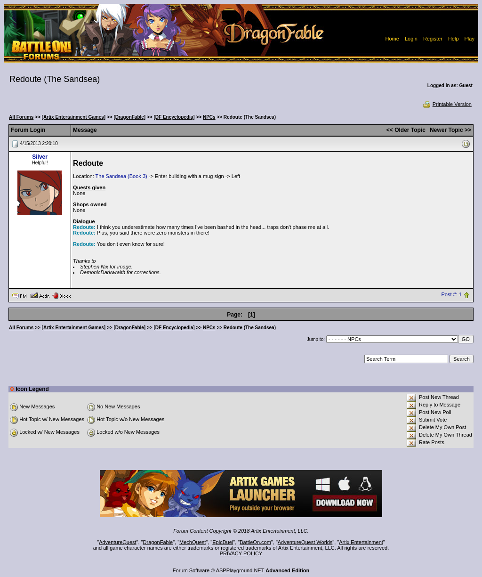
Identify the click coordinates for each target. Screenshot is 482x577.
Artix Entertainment (361, 542)
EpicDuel (222, 542)
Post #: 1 (451, 295)
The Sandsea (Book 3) (121, 176)
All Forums (21, 117)
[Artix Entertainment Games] (74, 117)
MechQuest (192, 542)
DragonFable (158, 542)
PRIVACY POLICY (241, 553)
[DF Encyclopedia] (173, 117)
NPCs (209, 117)
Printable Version (447, 104)
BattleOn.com (255, 542)
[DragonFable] (129, 117)
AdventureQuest (118, 542)
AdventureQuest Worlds (305, 542)
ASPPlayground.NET (240, 570)
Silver (40, 157)
